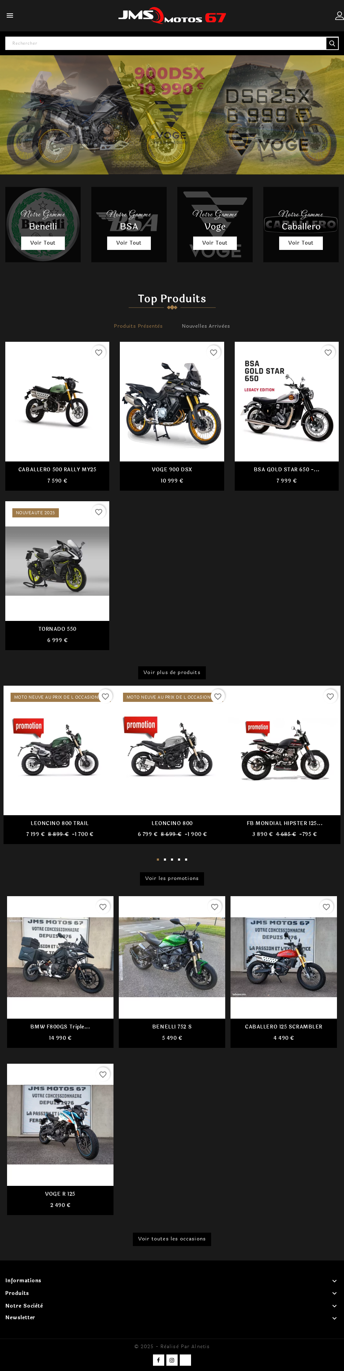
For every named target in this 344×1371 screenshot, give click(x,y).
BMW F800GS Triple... (60, 1026)
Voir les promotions (172, 878)
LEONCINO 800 (172, 823)
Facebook (158, 1360)
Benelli (43, 226)
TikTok (185, 1360)
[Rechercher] (172, 43)
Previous (14, 770)
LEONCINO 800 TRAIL (60, 823)
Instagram (172, 1360)
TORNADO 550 (57, 629)
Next (329, 770)
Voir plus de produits (171, 672)
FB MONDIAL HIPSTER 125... (285, 823)
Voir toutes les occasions (172, 1239)
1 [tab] (157, 859)
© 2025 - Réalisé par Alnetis (172, 1346)
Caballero (301, 226)
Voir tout (43, 243)
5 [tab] (186, 859)
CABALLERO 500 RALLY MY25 (57, 469)
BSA (129, 226)
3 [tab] (172, 859)
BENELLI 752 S (172, 1026)
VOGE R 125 (60, 1194)
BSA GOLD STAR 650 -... (287, 469)
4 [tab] (179, 859)
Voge (215, 226)
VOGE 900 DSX (172, 469)
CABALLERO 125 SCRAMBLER (283, 1026)
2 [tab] (164, 859)
